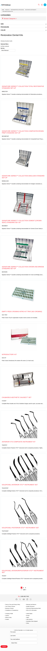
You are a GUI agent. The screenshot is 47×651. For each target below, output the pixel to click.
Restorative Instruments (30, 9)
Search (39, 4)
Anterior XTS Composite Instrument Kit (18, 442)
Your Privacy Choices (10, 606)
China (27, 623)
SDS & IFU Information (31, 610)
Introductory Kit (9, 354)
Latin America (29, 619)
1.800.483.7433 (24, 596)
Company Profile (9, 613)
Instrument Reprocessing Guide (33, 608)
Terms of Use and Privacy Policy (12, 604)
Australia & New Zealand (31, 621)
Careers (7, 615)
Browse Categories (10, 18)
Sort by (2, 48)
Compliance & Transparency (11, 610)
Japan (27, 617)
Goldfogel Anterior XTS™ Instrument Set (20, 485)
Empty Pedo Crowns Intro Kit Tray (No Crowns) (22, 311)
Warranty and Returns (31, 604)
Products (7, 9)
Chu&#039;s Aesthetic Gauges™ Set (16, 397)
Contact (7, 619)
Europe (27, 615)
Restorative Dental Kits (8, 11)
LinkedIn (27, 599)
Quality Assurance (30, 606)
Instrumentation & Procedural (17, 9)
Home (3, 9)
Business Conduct (9, 608)
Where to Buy (8, 617)
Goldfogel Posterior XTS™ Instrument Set (20, 528)
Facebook (16, 599)
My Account (42, 4)
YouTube (24, 599)
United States (29, 613)
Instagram (30, 599)
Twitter (20, 599)
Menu (45, 4)
